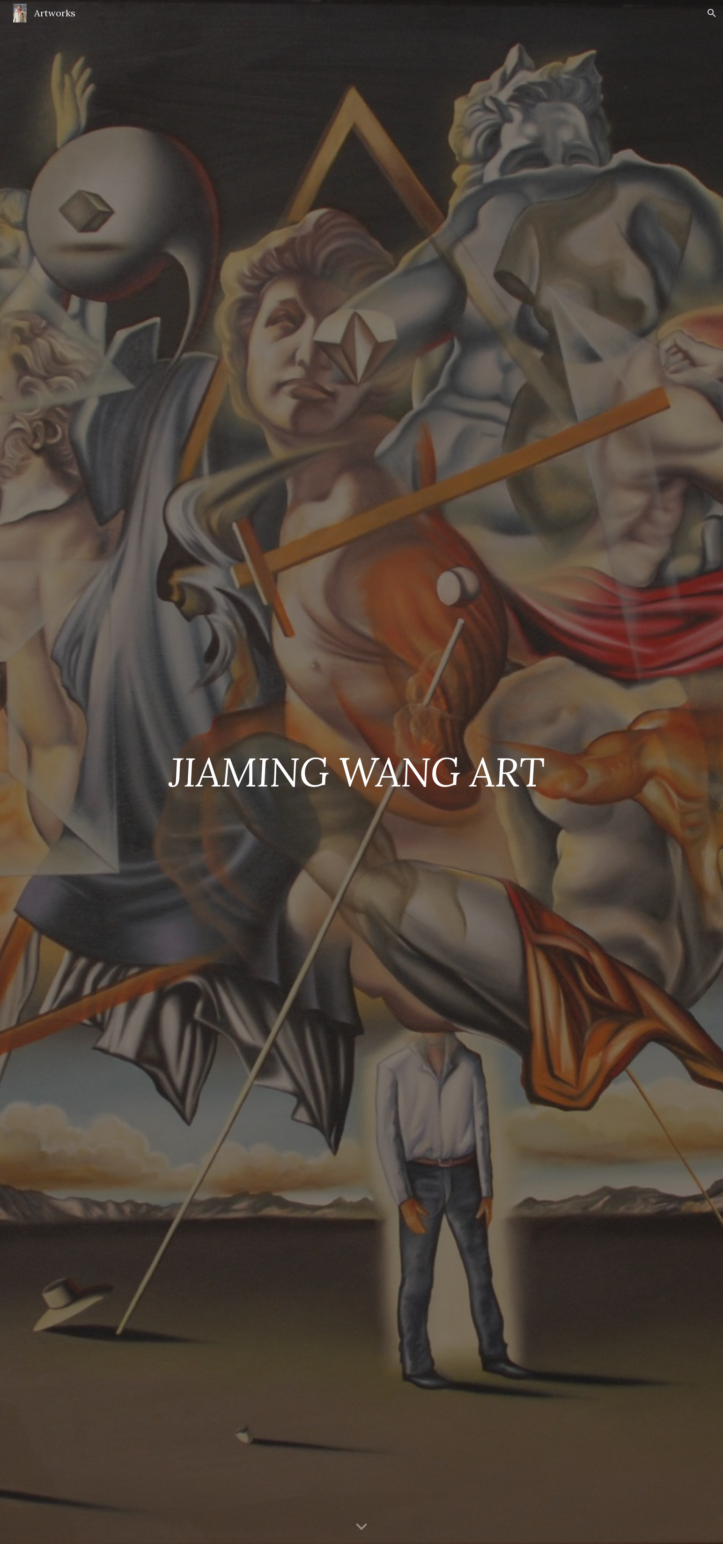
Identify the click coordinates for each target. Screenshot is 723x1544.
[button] (712, 13)
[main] (361, 771)
